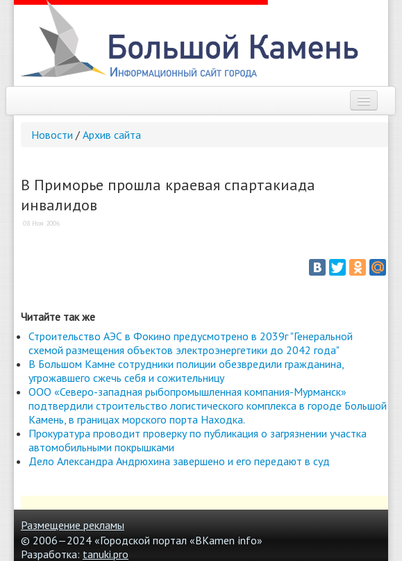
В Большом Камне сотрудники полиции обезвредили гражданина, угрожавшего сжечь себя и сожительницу (186, 371)
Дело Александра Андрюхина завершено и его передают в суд (179, 461)
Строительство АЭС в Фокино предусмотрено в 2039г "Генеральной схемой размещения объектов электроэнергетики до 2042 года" (190, 343)
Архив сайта (112, 135)
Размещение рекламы (72, 525)
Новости (52, 135)
